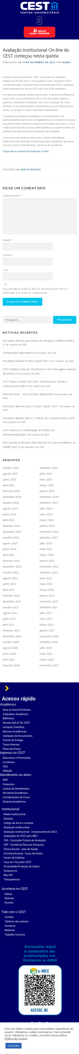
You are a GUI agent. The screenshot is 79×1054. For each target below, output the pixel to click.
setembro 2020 (49, 642)
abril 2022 (8, 589)
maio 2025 (46, 479)
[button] (39, 20)
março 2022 (47, 589)
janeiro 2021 (47, 630)
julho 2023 (46, 543)
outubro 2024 (11, 502)
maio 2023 (46, 549)
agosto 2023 (10, 543)
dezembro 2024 (12, 497)
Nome (8, 240)
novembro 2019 (49, 665)
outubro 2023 (11, 537)
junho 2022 (9, 584)
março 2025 (47, 485)
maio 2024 (46, 514)
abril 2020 (8, 659)
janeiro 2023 (47, 560)
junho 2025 (9, 479)
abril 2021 (8, 624)
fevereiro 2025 (11, 491)
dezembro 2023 (12, 531)
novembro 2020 (49, 636)
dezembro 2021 (12, 601)
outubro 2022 (11, 572)
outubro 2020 (11, 642)
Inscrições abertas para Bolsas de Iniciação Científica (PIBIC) (38, 340)
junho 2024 (9, 514)
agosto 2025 (10, 473)
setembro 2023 (49, 537)
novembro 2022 (49, 566)
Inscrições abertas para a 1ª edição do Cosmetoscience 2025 (39, 418)
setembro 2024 (49, 502)
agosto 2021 (10, 613)
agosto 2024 (10, 508)
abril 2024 (8, 520)
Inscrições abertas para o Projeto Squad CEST (30, 406)
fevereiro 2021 (11, 630)
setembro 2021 (49, 607)
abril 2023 (8, 555)
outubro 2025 (11, 467)
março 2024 (47, 520)
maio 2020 (46, 653)
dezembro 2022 (12, 566)
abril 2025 (8, 485)
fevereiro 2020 (11, 665)
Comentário (13, 195)
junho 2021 (9, 618)
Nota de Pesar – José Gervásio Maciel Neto (28, 394)
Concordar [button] (13, 1045)
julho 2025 (46, 473)
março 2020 (47, 659)
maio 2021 (46, 618)
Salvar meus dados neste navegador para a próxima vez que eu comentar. (35, 291)
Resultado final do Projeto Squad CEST (26, 361)
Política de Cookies (16, 1038)
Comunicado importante (17, 352)
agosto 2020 (10, 648)
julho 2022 (46, 578)
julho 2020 (46, 648)
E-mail (8, 255)
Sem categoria (31, 169)
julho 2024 (46, 508)
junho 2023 (9, 549)
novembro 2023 (49, 531)
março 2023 (47, 555)
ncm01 (66, 62)
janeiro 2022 (47, 595)
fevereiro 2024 (11, 526)
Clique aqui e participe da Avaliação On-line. (26, 151)
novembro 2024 (49, 497)
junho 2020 (9, 653)
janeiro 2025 (47, 491)
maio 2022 (46, 584)
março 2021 (47, 624)
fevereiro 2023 (11, 560)
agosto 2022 (10, 578)
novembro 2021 (49, 601)
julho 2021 (46, 613)
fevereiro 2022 (11, 595)
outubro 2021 (11, 607)
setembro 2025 (49, 467)
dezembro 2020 (12, 636)
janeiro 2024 (47, 526)
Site (5, 270)
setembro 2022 (49, 572)
